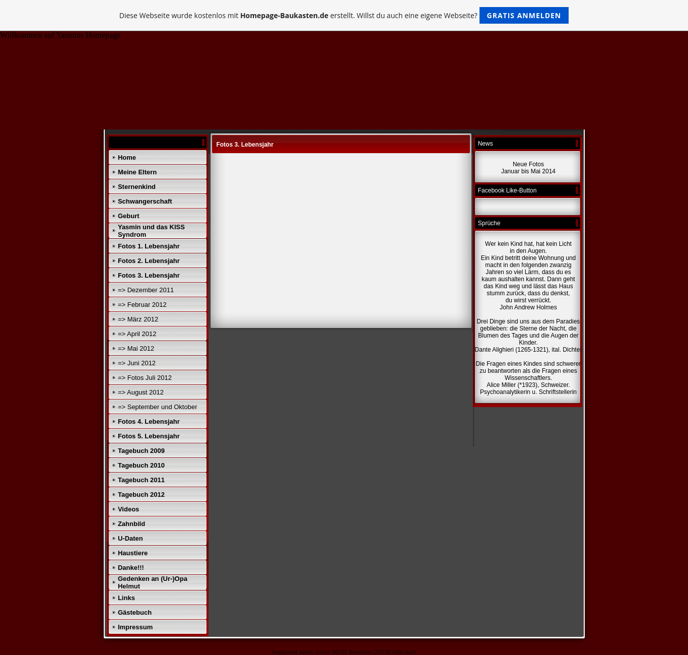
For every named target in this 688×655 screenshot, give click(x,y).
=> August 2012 (141, 392)
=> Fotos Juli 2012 (145, 377)
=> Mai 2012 (136, 348)
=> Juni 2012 (137, 363)
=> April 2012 (137, 334)
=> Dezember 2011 (146, 290)
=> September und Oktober (157, 407)
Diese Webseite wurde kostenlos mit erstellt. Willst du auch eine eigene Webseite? (344, 15)
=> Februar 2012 (142, 304)
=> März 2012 (138, 319)
